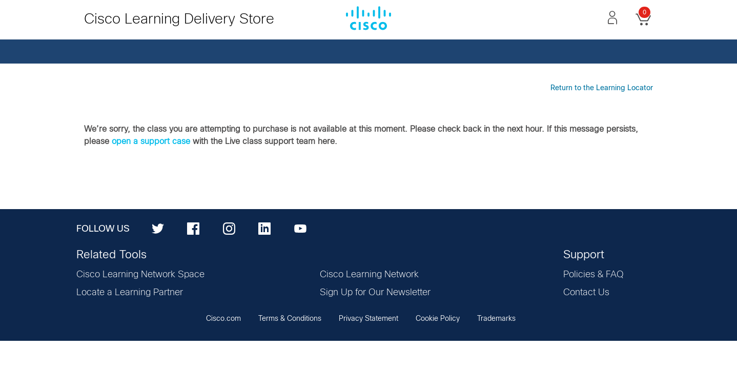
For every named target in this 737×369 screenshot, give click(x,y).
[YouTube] (300, 228)
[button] (612, 17)
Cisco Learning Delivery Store (179, 19)
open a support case (151, 141)
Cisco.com (223, 318)
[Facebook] (193, 228)
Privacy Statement (368, 318)
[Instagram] (229, 228)
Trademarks (496, 318)
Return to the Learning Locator (601, 88)
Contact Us (586, 292)
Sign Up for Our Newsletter (375, 292)
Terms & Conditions (289, 318)
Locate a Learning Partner (129, 292)
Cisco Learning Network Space (140, 274)
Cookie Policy (438, 318)
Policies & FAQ (593, 274)
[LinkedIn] (264, 228)
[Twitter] (158, 228)
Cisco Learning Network (369, 274)
